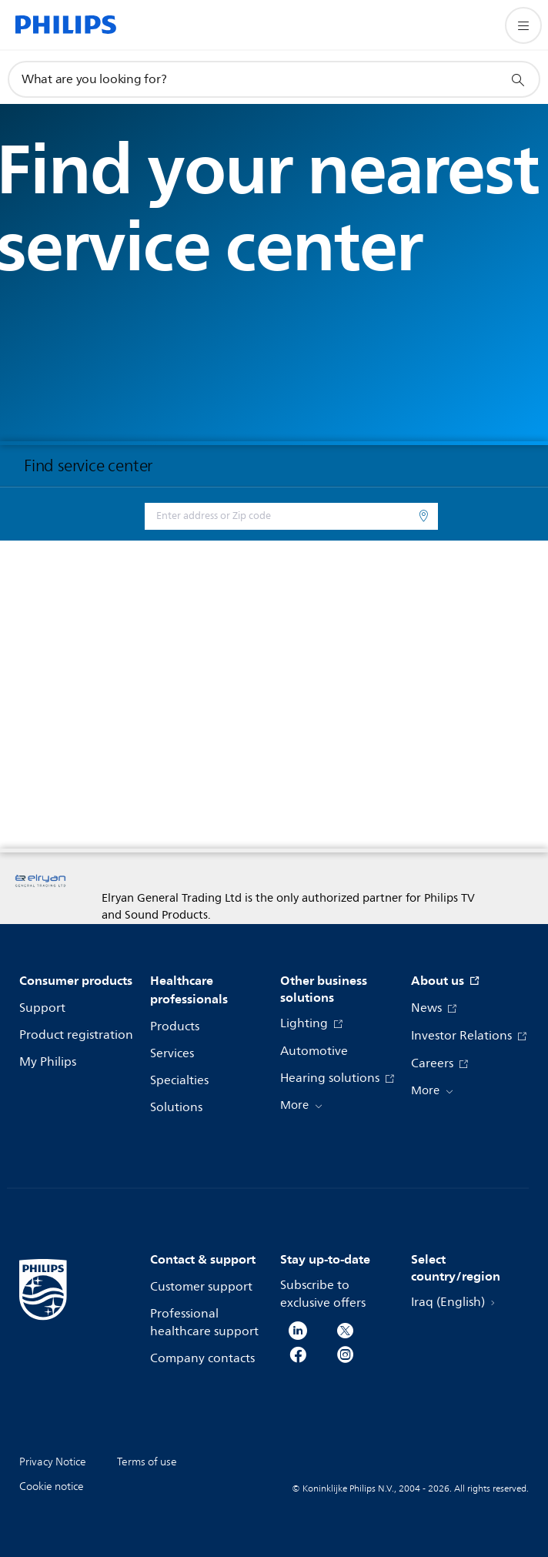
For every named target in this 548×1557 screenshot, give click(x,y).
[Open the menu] (523, 25)
